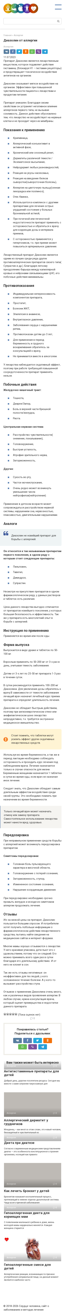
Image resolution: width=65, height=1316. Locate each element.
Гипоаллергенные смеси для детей (27, 1266)
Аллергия (8, 46)
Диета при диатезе (19, 1143)
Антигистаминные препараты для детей (31, 1073)
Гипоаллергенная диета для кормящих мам (27, 1215)
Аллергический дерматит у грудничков (26, 1122)
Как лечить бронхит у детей (26, 1191)
